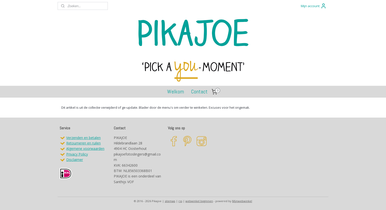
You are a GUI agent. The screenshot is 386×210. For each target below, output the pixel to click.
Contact (199, 91)
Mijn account (313, 6)
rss (180, 201)
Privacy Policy (77, 154)
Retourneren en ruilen (83, 143)
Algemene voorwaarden (85, 148)
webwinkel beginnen (199, 201)
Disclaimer (74, 159)
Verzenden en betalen (83, 137)
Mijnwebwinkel (242, 201)
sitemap (170, 201)
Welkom (175, 91)
